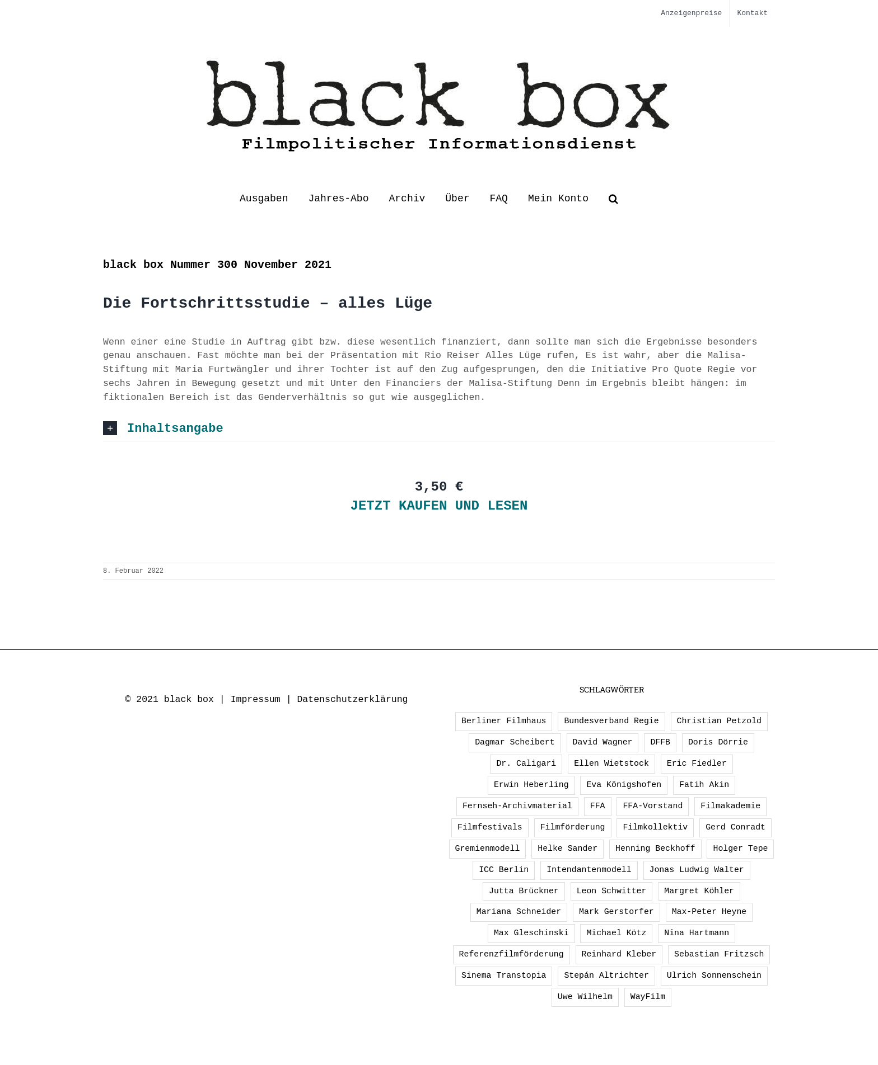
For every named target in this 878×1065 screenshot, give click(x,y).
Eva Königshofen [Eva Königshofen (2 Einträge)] (623, 784)
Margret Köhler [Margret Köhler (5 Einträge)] (699, 891)
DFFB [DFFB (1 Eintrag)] (660, 742)
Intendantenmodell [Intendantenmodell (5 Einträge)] (589, 869)
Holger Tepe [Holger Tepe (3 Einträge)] (740, 848)
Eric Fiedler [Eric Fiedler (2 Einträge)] (697, 763)
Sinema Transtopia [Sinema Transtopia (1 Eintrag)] (503, 975)
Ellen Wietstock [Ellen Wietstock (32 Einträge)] (611, 763)
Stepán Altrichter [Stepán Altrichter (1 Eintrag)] (606, 975)
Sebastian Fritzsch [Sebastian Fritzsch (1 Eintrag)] (719, 954)
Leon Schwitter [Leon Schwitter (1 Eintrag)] (612, 891)
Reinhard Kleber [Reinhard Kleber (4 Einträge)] (619, 954)
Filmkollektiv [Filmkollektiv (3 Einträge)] (655, 827)
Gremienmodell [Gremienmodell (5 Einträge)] (487, 848)
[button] (613, 199)
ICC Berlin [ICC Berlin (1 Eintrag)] (504, 869)
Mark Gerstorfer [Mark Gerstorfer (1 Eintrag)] (616, 911)
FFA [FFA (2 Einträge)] (597, 806)
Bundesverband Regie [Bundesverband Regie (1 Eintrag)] (611, 721)
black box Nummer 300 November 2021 (217, 264)
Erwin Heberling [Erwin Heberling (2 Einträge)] (531, 784)
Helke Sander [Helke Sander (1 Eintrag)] (567, 848)
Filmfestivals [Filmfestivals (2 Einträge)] (489, 827)
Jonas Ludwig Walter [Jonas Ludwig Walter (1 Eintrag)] (697, 869)
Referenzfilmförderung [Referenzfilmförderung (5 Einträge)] (511, 954)
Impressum (256, 699)
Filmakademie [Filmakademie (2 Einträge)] (730, 806)
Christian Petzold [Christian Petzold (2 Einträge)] (719, 721)
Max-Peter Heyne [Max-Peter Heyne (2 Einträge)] (709, 911)
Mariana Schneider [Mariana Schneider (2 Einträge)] (519, 911)
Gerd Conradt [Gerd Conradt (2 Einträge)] (735, 827)
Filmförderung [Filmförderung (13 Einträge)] (572, 827)
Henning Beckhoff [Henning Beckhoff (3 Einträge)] (655, 848)
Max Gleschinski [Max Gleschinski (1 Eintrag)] (531, 933)
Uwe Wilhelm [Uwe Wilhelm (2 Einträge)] (585, 996)
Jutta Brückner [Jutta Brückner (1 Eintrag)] (524, 891)
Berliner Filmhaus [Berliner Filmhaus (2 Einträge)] (503, 721)
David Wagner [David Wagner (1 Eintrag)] (603, 742)
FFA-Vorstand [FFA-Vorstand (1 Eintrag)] (653, 806)
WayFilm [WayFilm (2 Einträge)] (648, 996)
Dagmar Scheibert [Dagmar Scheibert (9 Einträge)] (515, 742)
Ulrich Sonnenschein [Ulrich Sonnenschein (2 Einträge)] (714, 975)
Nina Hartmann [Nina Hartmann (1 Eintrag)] (696, 933)
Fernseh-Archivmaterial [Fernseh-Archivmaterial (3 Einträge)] (517, 806)
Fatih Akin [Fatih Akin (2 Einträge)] (704, 784)
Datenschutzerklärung (352, 699)
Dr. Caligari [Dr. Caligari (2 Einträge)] (526, 763)
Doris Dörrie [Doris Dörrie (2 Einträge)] (718, 742)
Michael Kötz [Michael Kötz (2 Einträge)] (616, 933)
